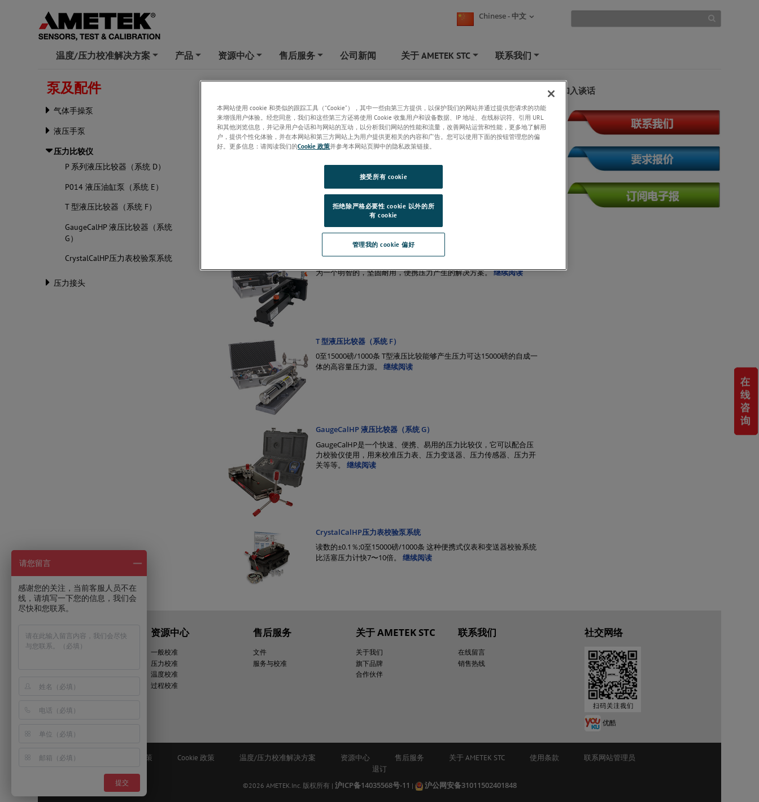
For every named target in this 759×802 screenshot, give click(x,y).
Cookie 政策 (314, 146)
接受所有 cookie (383, 176)
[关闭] (551, 93)
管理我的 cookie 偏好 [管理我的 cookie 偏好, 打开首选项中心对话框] (383, 244)
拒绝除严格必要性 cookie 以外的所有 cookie (383, 210)
